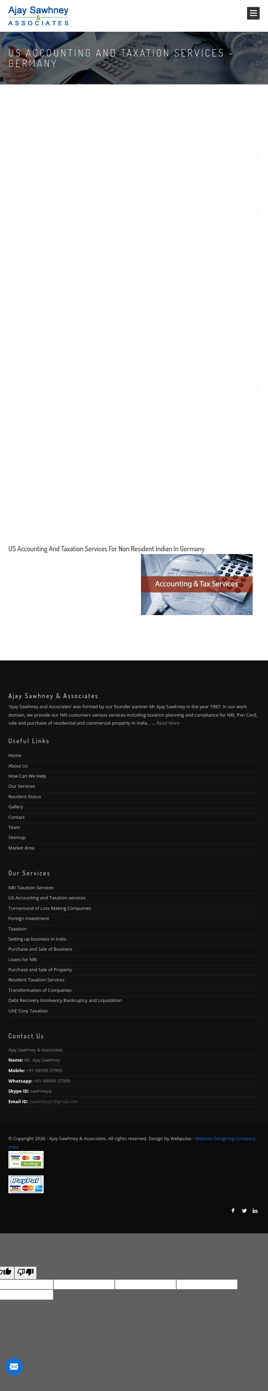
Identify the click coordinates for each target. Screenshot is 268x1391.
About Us (18, 766)
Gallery (15, 806)
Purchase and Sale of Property (40, 969)
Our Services (21, 786)
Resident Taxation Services (36, 980)
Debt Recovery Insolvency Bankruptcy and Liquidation (65, 1000)
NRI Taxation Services (31, 887)
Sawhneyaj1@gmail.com (53, 1101)
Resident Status (24, 796)
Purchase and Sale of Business (40, 949)
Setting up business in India (37, 939)
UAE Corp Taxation (28, 1011)
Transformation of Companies (40, 990)
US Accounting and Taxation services (46, 898)
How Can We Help (27, 776)
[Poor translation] (25, 1272)
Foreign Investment (28, 918)
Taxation (17, 929)
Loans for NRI (22, 959)
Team (14, 827)
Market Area (21, 848)
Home (14, 755)
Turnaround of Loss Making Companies (49, 908)
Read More (168, 723)
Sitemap (17, 837)
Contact (16, 817)
